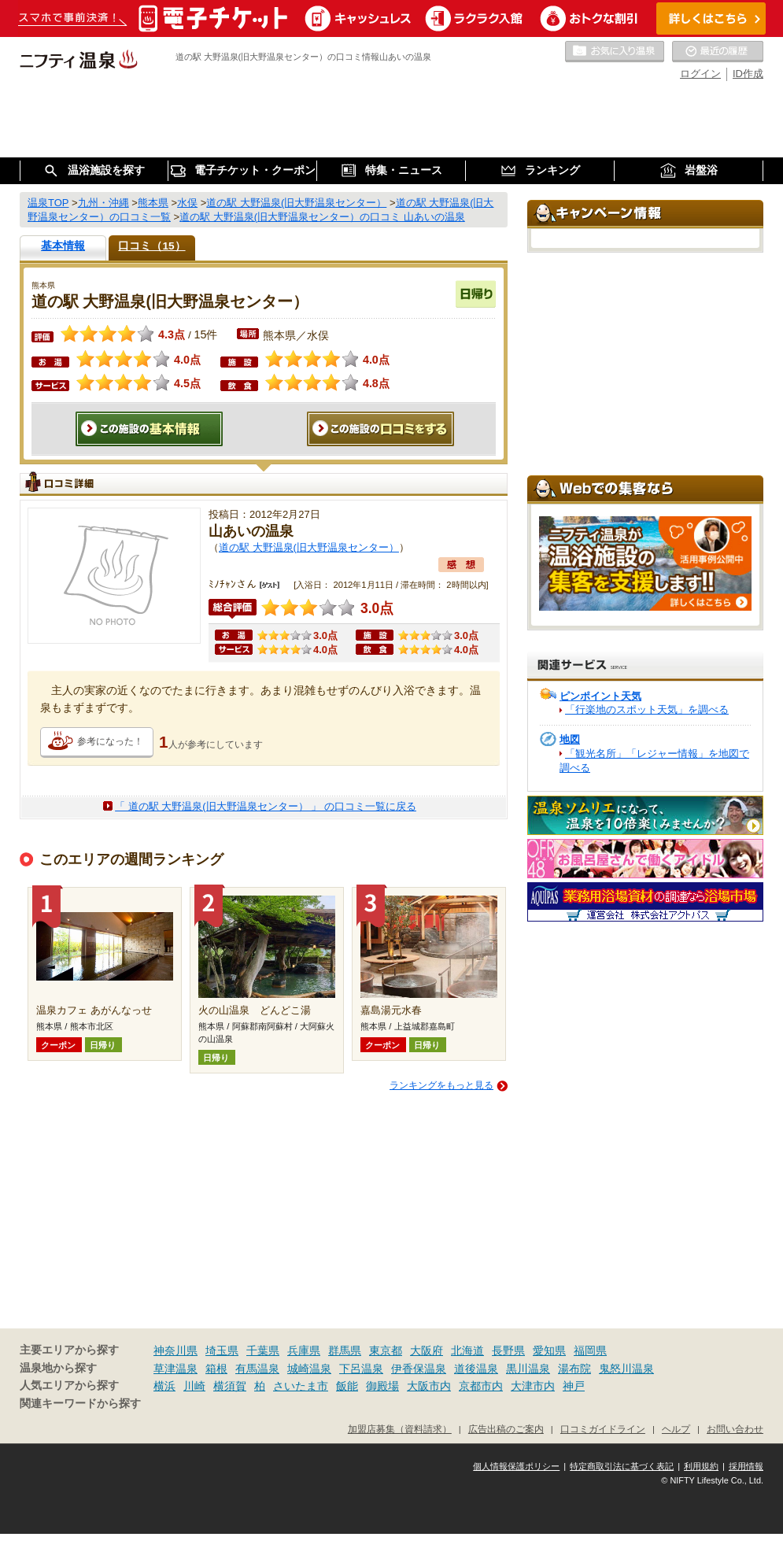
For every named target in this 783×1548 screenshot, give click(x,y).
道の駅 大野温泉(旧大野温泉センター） (309, 547)
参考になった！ (110, 741)
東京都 (385, 1350)
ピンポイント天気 (600, 696)
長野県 (508, 1350)
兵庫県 (303, 1350)
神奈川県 (175, 1350)
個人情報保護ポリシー (516, 1466)
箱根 (216, 1368)
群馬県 (344, 1350)
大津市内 (533, 1386)
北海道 (467, 1350)
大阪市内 (429, 1386)
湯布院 (574, 1368)
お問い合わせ (735, 1429)
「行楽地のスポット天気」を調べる (647, 709)
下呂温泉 (361, 1368)
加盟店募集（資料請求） (400, 1429)
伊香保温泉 (418, 1368)
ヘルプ (676, 1429)
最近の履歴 (717, 52)
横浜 (164, 1386)
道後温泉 (476, 1368)
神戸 (574, 1386)
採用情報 (746, 1466)
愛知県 (549, 1350)
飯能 (347, 1386)
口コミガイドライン (602, 1429)
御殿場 (382, 1386)
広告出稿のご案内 (506, 1429)
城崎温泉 (309, 1368)
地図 (570, 739)
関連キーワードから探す (80, 1403)
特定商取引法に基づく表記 (622, 1466)
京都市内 (481, 1386)
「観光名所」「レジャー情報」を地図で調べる (654, 761)
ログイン (700, 73)
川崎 (194, 1386)
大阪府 (426, 1350)
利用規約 (701, 1466)
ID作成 (748, 73)
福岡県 (590, 1350)
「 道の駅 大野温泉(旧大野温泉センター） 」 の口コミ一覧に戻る (265, 806)
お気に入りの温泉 (614, 52)
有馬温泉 (257, 1368)
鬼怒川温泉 (626, 1368)
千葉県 (262, 1350)
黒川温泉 (528, 1368)
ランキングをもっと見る (441, 1085)
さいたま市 (300, 1386)
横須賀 (229, 1386)
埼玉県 (221, 1350)
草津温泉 (175, 1368)
